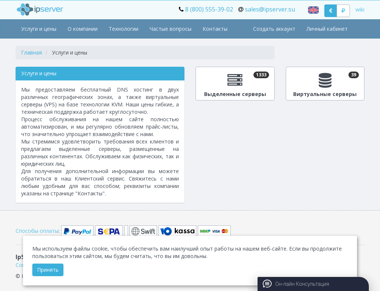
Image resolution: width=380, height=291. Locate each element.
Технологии (123, 28)
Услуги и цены (38, 28)
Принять (48, 269)
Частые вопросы (170, 28)
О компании (83, 28)
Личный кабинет (327, 28)
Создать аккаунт (274, 28)
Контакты (215, 28)
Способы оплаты (37, 230)
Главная (31, 52)
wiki (360, 9)
